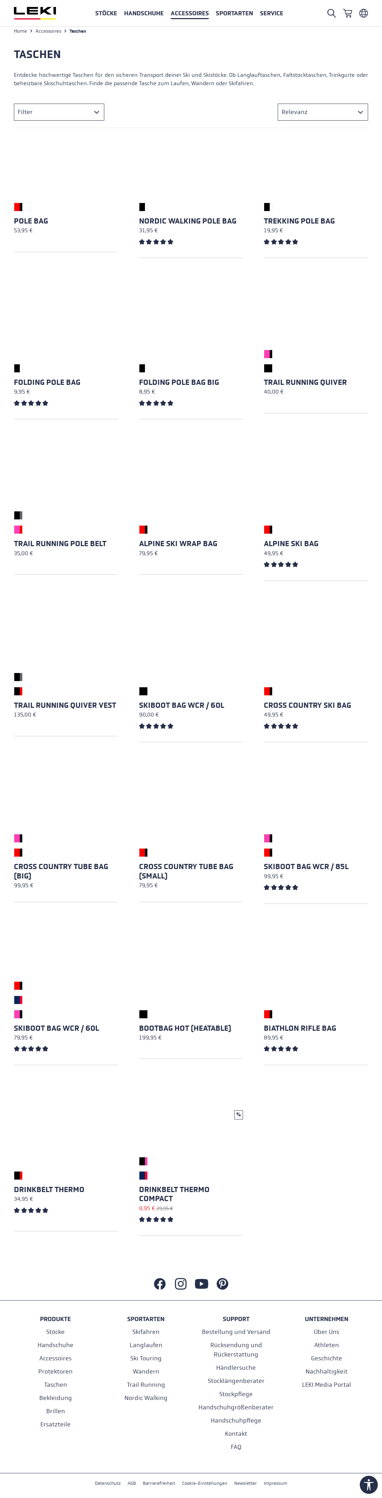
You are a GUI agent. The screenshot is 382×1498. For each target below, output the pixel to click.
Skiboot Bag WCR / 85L (306, 869)
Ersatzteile (55, 1424)
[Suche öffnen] (331, 13)
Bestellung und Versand (236, 1331)
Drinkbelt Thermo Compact (174, 1197)
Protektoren (55, 1371)
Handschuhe (55, 1345)
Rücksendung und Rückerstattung (236, 1349)
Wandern (146, 1371)
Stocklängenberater (236, 1380)
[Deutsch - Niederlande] (363, 13)
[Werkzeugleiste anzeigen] (369, 1485)
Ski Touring (146, 1358)
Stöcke (55, 1331)
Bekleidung (55, 1397)
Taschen (55, 1384)
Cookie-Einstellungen (205, 1484)
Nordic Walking (146, 1397)
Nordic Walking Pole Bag (187, 223)
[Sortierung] (323, 114)
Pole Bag (31, 223)
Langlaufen (146, 1345)
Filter (25, 114)
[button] (234, 13)
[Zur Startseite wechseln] (42, 13)
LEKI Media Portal (326, 1384)
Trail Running (146, 1384)
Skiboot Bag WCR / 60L (181, 707)
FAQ (236, 1446)
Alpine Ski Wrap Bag (178, 546)
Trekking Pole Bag (299, 223)
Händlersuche (236, 1367)
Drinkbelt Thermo (49, 1192)
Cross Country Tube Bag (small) (186, 874)
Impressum (279, 1484)
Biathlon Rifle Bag (300, 1030)
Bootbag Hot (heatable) (185, 1030)
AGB (129, 1484)
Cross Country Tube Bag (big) (61, 874)
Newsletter (248, 1484)
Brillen (55, 1411)
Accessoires (55, 1358)
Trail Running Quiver (305, 384)
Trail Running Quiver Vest (65, 707)
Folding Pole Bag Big (179, 384)
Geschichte (326, 1358)
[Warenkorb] (347, 13)
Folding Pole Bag (47, 384)
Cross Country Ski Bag (307, 707)
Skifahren (146, 1331)
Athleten (326, 1345)
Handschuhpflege (236, 1420)
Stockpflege (236, 1394)
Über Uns (326, 1331)
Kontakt (236, 1433)
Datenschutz (104, 1484)
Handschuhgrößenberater (236, 1407)
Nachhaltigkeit (327, 1371)
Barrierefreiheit (157, 1484)
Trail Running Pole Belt (60, 546)
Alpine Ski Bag (291, 546)
